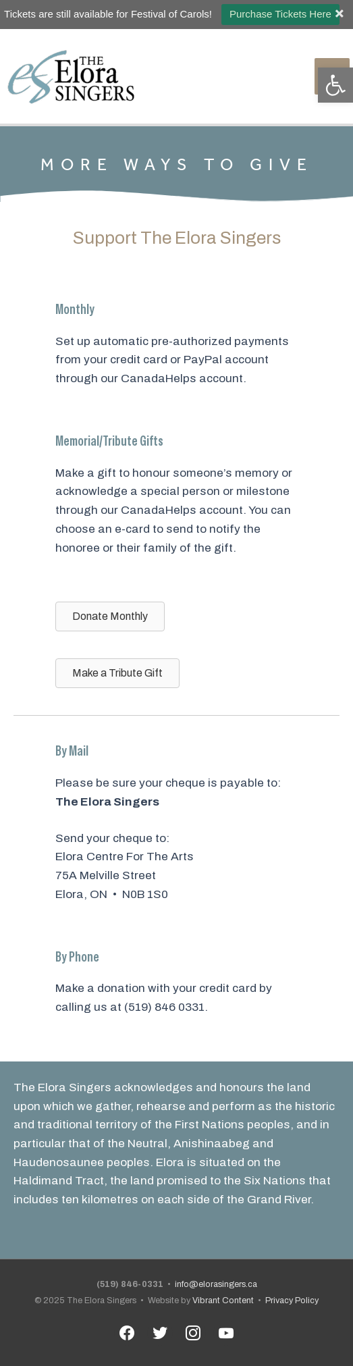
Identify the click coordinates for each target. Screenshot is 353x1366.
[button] (335, 85)
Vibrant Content (223, 1300)
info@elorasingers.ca (216, 1284)
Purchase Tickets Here (280, 14)
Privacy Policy (292, 1300)
